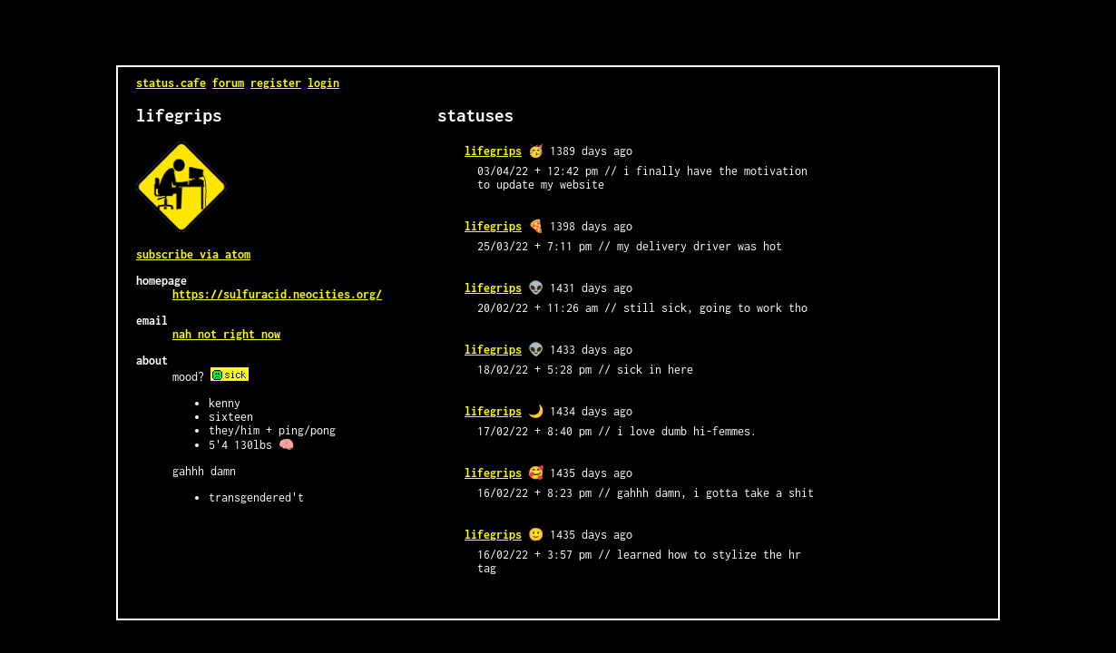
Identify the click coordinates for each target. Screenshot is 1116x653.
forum (228, 83)
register (275, 83)
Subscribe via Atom (193, 254)
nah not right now (226, 334)
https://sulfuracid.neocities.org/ (277, 294)
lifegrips (493, 151)
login (323, 83)
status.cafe (171, 83)
